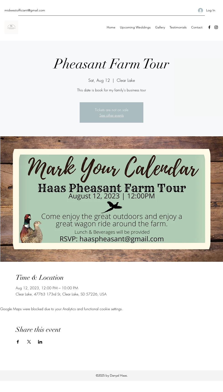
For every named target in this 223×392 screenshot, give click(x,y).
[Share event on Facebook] (18, 342)
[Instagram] (216, 27)
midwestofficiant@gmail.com (25, 10)
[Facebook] (209, 27)
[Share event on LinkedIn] (40, 342)
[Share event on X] (29, 342)
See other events (111, 115)
